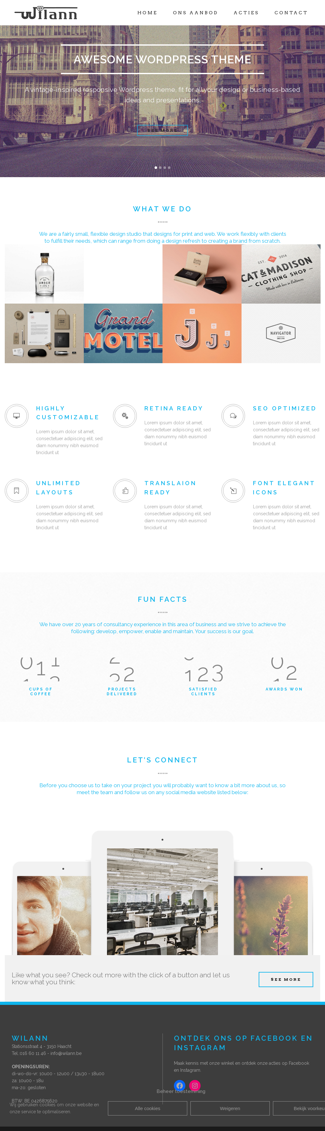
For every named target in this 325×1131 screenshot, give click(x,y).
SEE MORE (286, 979)
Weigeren (230, 1108)
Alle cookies (147, 1108)
